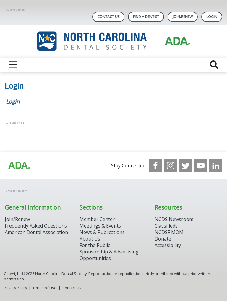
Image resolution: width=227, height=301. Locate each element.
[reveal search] (214, 65)
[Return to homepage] (113, 41)
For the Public (95, 245)
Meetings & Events (100, 226)
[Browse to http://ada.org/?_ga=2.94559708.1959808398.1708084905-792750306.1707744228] (19, 165)
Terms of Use (44, 287)
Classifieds (166, 226)
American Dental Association (36, 232)
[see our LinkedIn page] (215, 165)
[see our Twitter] (185, 165)
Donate (163, 238)
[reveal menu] (13, 65)
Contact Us (108, 16)
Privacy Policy (15, 287)
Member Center (97, 219)
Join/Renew (183, 16)
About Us (90, 238)
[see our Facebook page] (155, 165)
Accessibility (168, 245)
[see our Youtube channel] (200, 165)
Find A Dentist (146, 16)
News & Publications (102, 232)
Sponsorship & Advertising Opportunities (109, 254)
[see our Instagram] (170, 165)
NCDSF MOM (169, 232)
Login (13, 101)
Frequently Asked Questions (36, 226)
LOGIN (211, 16)
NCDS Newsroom (174, 219)
